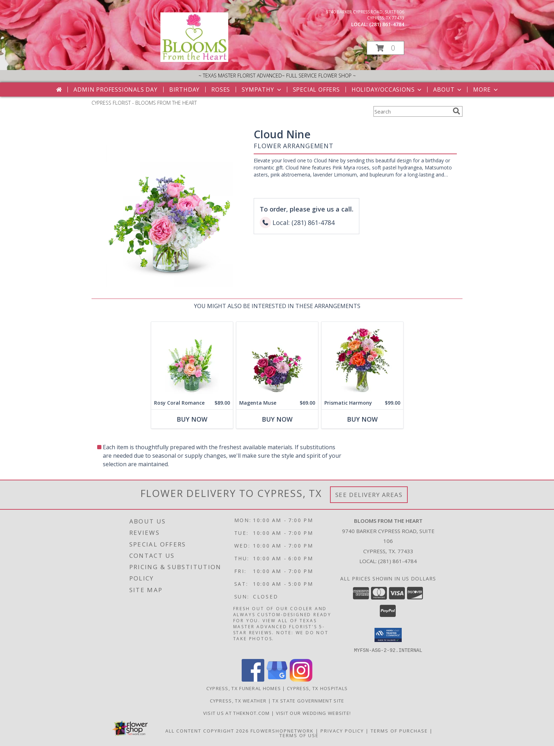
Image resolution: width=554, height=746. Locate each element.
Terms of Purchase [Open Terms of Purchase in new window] (399, 730)
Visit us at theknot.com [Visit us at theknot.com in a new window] (237, 713)
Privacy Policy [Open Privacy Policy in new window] (342, 730)
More (486, 89)
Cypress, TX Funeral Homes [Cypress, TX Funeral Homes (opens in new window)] (243, 688)
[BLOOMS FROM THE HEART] (194, 60)
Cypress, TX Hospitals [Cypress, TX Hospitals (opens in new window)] (317, 688)
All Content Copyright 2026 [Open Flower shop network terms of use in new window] (207, 730)
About (448, 89)
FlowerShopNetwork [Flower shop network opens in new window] (282, 730)
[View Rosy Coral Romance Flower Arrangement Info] (192, 359)
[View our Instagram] (301, 679)
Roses (220, 89)
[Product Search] (411, 111)
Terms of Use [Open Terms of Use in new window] (299, 735)
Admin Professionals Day (115, 89)
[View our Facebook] (253, 679)
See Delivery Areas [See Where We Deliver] (369, 495)
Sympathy (262, 89)
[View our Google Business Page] (277, 679)
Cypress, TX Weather (238, 700)
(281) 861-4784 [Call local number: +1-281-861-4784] (386, 24)
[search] (456, 111)
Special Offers (316, 89)
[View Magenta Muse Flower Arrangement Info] (277, 359)
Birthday (184, 89)
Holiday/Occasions (387, 89)
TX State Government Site (308, 700)
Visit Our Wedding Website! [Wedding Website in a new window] (313, 713)
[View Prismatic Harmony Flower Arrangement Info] (362, 359)
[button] (385, 48)
